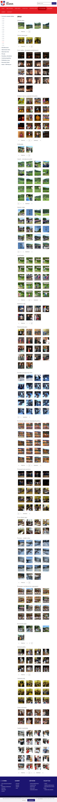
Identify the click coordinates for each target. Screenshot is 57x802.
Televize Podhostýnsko (34, 783)
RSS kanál (3, 788)
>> (40, 140)
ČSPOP (45, 783)
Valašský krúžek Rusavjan (49, 785)
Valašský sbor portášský (48, 789)
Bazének (17, 785)
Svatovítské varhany (34, 789)
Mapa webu (3, 789)
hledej (54, 3)
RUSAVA (9, 3)
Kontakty (3, 791)
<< (18, 31)
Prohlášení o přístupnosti (6, 786)
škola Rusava (32, 786)
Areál (17, 788)
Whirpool (17, 783)
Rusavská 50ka (33, 785)
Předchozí (23, 31)
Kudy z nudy (32, 788)
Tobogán (17, 786)
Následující (36, 140)
